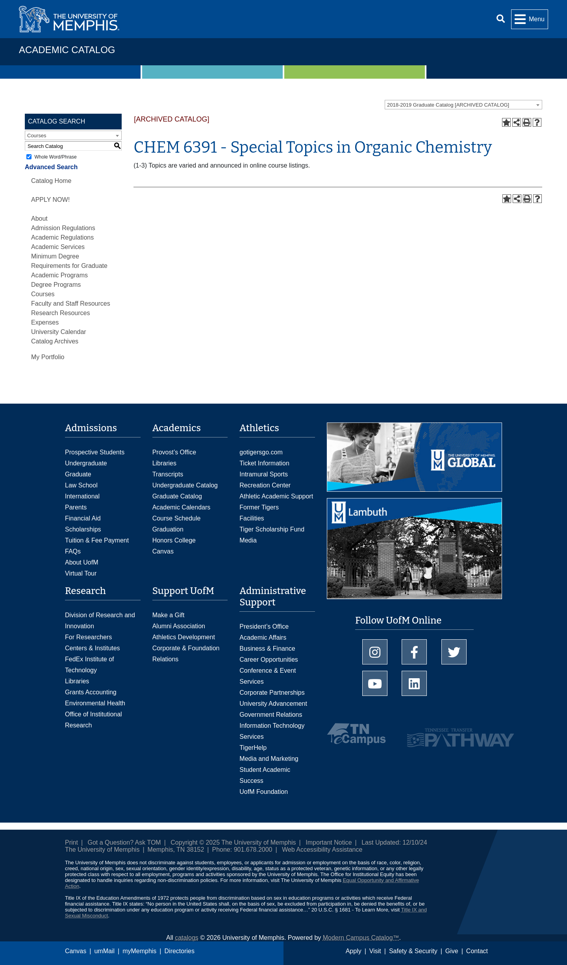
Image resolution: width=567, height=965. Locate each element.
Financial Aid (83, 518)
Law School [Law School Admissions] (81, 485)
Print (71, 842)
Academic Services (58, 247)
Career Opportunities (268, 659)
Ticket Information (264, 463)
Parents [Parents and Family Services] (76, 507)
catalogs (186, 937)
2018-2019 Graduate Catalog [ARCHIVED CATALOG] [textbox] (448, 105)
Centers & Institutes (92, 648)
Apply (353, 951)
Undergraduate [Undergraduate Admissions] (86, 463)
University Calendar (58, 331)
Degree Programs (56, 284)
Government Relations (270, 714)
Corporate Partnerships (271, 692)
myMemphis (139, 951)
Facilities (251, 518)
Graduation (167, 529)
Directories (180, 951)
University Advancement (273, 703)
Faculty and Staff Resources (70, 303)
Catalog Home (51, 180)
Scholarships (83, 529)
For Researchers (88, 637)
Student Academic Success (264, 775)
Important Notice (329, 842)
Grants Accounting (91, 692)
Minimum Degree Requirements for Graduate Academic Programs (69, 266)
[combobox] (463, 104)
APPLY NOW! (50, 199)
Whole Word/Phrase (55, 157)
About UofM (81, 562)
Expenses (45, 322)
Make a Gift (168, 615)
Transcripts (167, 474)
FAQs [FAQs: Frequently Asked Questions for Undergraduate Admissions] (73, 551)
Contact (477, 951)
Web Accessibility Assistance (322, 849)
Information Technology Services (271, 731)
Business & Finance (267, 648)
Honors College (174, 540)
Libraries (164, 463)
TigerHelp (253, 747)
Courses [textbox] (36, 135)
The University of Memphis (102, 849)
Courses (43, 294)
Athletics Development (183, 637)
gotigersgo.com (260, 452)
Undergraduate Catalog (185, 485)
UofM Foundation (263, 791)
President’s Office (264, 626)
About (39, 218)
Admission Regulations (63, 228)
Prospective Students (94, 452)
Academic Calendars (181, 507)
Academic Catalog (67, 49)
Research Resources (60, 313)
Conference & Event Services (267, 676)
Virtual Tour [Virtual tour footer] (80, 573)
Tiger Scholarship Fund (271, 529)
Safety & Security (413, 951)
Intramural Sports (263, 474)
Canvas (75, 951)
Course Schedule (176, 518)
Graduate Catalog (177, 496)
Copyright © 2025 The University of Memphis (233, 842)
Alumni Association (178, 626)
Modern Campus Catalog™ (361, 937)
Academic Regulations (62, 237)
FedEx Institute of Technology (89, 664)
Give (451, 951)
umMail (104, 951)
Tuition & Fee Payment (97, 540)
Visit (375, 951)
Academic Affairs (262, 637)
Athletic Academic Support (276, 496)
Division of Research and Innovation (100, 620)
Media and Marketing (268, 758)
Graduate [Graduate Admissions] (78, 474)
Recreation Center (265, 485)
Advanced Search (51, 167)
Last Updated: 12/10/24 (394, 842)
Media (248, 540)
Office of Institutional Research (93, 720)
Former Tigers (259, 507)
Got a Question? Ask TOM (124, 842)
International (82, 496)
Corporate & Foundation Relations (186, 653)
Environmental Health (95, 703)
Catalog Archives (54, 341)
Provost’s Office (174, 452)
